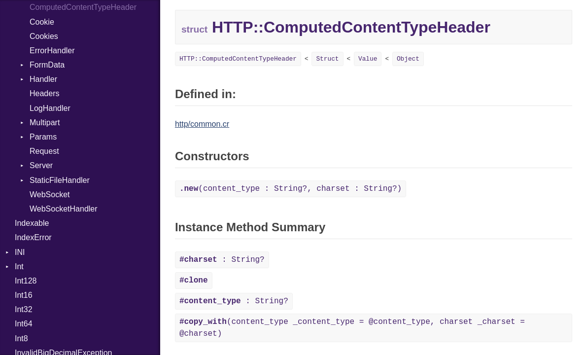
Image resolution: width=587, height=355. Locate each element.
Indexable (32, 223)
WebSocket (50, 194)
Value (367, 59)
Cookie (42, 22)
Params (43, 137)
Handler (43, 79)
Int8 (21, 338)
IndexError (33, 237)
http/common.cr (202, 124)
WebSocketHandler (64, 209)
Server (41, 165)
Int (19, 266)
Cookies (44, 36)
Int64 (24, 324)
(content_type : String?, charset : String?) (290, 188)
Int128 (25, 281)
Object (408, 59)
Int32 (24, 309)
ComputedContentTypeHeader (83, 7)
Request (44, 151)
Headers (44, 93)
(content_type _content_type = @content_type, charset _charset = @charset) (352, 328)
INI (20, 252)
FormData (47, 65)
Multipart (45, 122)
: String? (222, 259)
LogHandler (50, 108)
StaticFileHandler (60, 180)
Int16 (24, 295)
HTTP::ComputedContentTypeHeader (238, 59)
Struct (327, 59)
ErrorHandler (52, 50)
